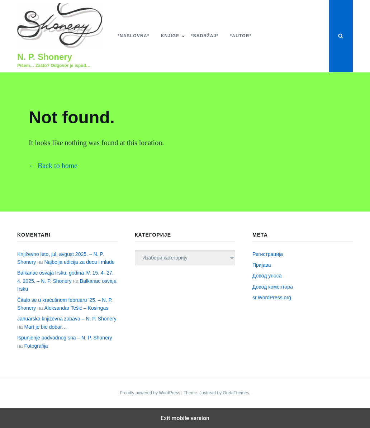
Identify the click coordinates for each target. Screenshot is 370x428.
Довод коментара (272, 287)
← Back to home (53, 166)
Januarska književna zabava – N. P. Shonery (67, 319)
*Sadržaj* (205, 35)
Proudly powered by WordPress (150, 392)
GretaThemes (236, 392)
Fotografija (36, 346)
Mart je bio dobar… (45, 327)
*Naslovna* (134, 35)
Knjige (170, 35)
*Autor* (240, 35)
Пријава (261, 265)
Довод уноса (267, 276)
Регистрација (267, 254)
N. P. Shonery (44, 57)
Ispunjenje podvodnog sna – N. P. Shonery (64, 338)
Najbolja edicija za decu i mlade (79, 262)
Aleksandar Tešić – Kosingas (76, 308)
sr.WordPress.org (271, 297)
